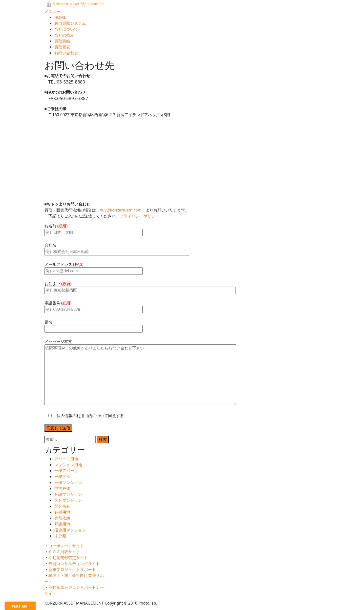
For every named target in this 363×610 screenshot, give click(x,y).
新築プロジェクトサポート (74, 569)
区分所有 (62, 506)
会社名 (116, 248)
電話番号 (93, 306)
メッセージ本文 (140, 372)
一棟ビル (62, 476)
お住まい (140, 287)
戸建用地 (62, 524)
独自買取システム (70, 23)
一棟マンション (68, 482)
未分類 (60, 536)
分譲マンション (68, 494)
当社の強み (64, 35)
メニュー (52, 11)
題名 (93, 325)
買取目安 (62, 47)
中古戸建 (62, 488)
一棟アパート (66, 470)
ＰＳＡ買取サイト (66, 551)
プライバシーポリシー (139, 216)
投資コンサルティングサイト (76, 563)
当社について (66, 29)
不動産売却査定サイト (70, 557)
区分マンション (68, 500)
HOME (60, 17)
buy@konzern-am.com (121, 210)
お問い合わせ (66, 53)
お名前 (93, 229)
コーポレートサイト (68, 545)
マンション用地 (68, 464)
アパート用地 (66, 459)
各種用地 (62, 512)
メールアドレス (93, 267)
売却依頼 (62, 518)
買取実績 (62, 41)
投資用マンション (70, 530)
